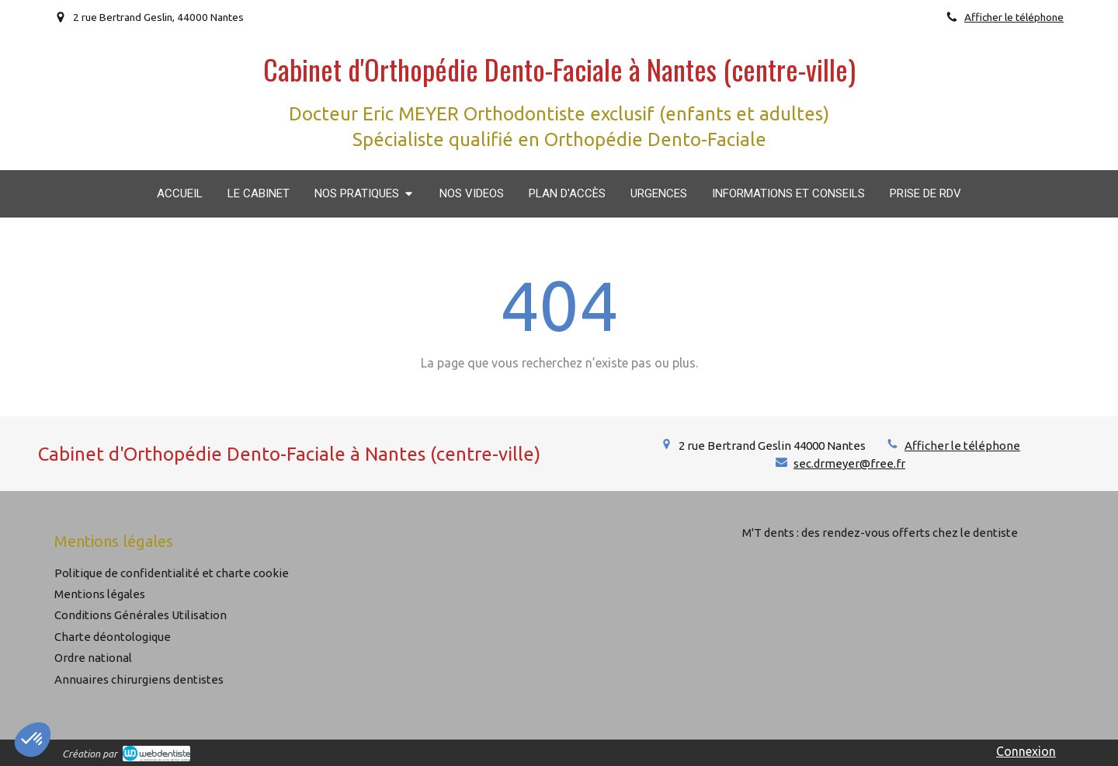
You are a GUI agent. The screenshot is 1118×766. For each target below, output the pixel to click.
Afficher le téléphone (1014, 17)
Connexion (1026, 751)
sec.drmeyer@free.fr (849, 463)
